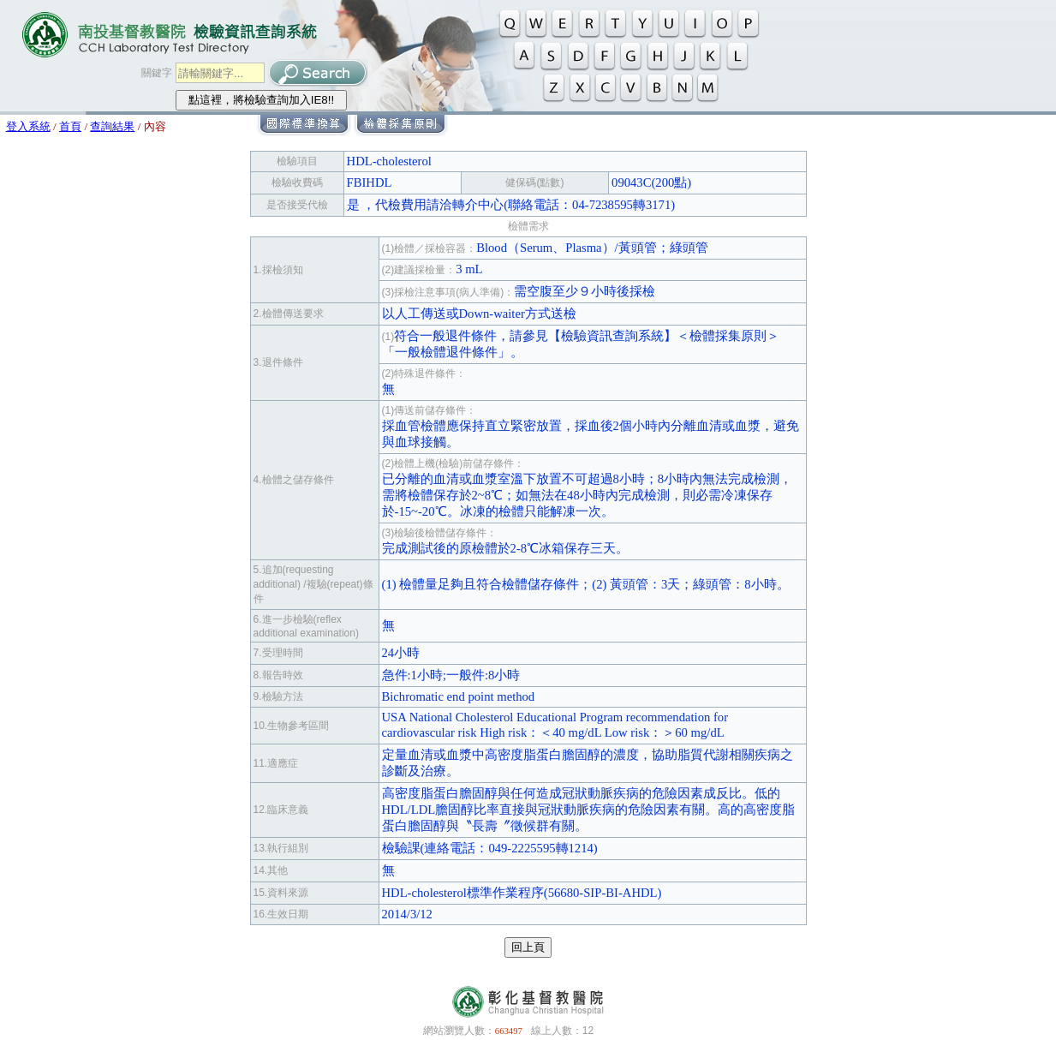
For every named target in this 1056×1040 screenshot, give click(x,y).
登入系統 (28, 126)
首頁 (70, 126)
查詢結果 (112, 126)
